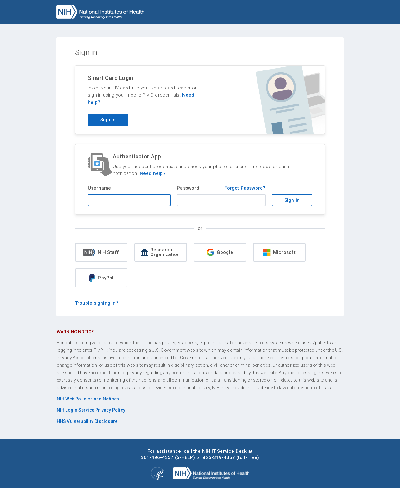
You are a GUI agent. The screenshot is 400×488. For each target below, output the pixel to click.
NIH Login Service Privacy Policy (91, 410)
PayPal (101, 278)
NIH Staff (101, 252)
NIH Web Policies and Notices (88, 398)
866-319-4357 (218, 457)
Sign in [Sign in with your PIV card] (108, 120)
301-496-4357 (157, 457)
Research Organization (160, 252)
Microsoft (279, 252)
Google (220, 252)
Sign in (292, 200)
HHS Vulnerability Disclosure (87, 421)
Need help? (153, 173)
